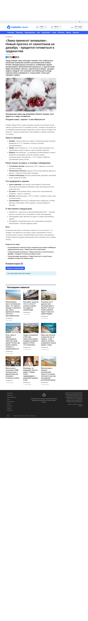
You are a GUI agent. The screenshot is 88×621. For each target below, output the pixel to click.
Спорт (54, 32)
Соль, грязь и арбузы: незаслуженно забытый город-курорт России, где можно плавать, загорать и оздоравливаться (13, 342)
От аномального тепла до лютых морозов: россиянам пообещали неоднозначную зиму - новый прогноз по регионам (32, 248)
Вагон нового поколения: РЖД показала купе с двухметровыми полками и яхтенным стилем (12, 373)
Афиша (68, 32)
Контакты (32, 415)
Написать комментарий (15, 268)
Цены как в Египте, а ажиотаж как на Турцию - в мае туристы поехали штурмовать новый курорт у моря (48, 340)
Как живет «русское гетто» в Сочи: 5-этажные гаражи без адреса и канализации (30, 306)
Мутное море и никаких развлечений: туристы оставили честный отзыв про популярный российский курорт (48, 374)
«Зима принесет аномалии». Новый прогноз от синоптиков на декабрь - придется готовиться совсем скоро (30, 253)
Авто (38, 32)
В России (61, 32)
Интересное (9, 318)
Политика (10, 32)
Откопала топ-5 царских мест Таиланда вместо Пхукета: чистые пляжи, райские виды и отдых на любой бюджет (47, 308)
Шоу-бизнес (46, 32)
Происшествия (30, 32)
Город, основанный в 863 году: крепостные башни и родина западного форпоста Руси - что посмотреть (30, 340)
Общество (19, 32)
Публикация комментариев (21, 415)
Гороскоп (76, 32)
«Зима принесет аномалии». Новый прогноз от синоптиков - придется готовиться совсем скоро (30, 257)
